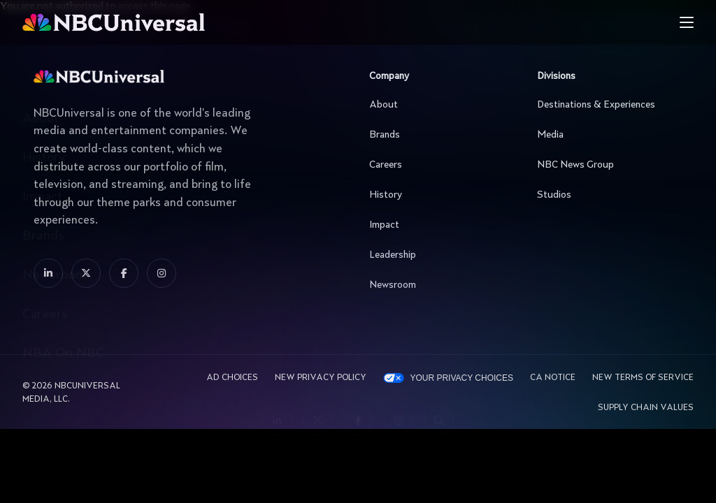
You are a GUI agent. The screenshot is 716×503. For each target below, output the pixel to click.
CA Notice (552, 378)
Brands (438, 135)
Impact (438, 225)
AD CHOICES (232, 378)
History (438, 195)
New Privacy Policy (320, 378)
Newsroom (438, 285)
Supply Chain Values (646, 408)
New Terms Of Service (643, 378)
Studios (606, 195)
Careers (438, 165)
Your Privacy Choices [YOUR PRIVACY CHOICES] (461, 378)
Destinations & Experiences (606, 105)
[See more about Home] (169, 22)
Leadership (438, 255)
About (438, 105)
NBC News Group (606, 165)
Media (606, 135)
